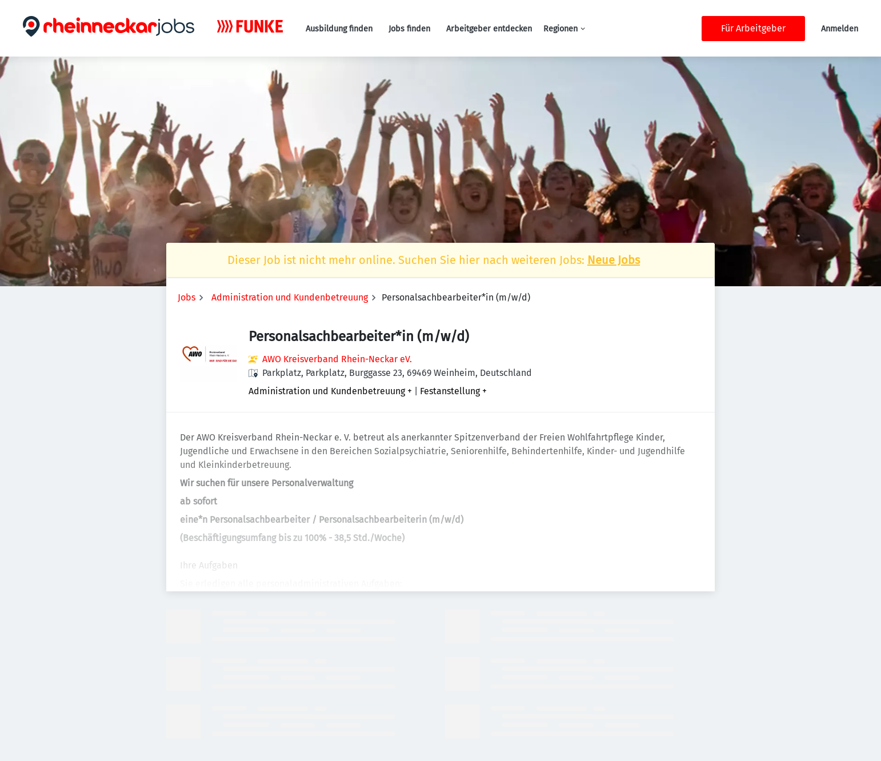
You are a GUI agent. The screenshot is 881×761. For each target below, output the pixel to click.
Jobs (186, 297)
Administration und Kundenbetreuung (289, 297)
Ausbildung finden (339, 29)
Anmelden (839, 29)
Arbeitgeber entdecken (489, 29)
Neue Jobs (613, 260)
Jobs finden (409, 29)
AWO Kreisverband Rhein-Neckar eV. (337, 359)
